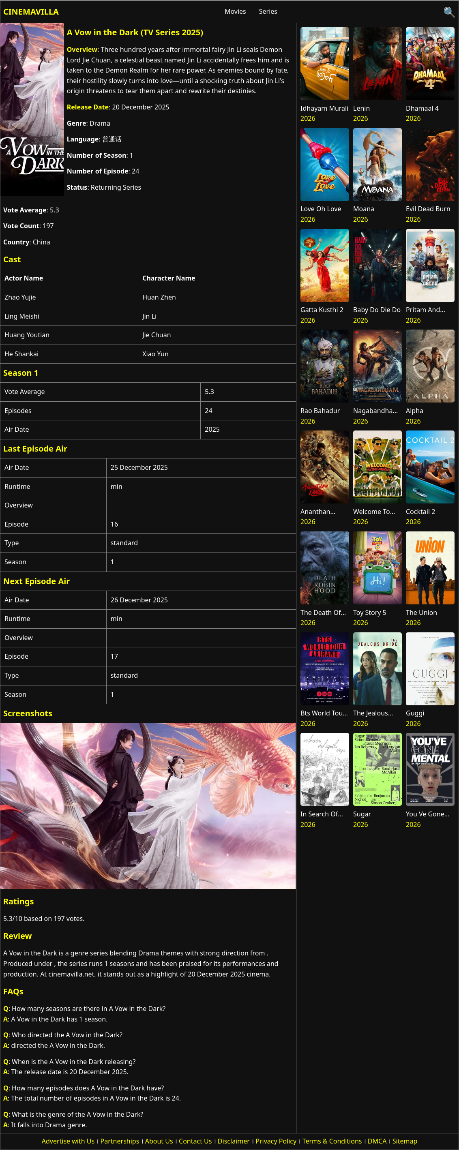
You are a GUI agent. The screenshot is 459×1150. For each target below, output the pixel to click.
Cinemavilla (31, 11)
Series (268, 11)
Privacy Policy (275, 1141)
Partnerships (120, 1141)
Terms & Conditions (332, 1141)
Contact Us (195, 1141)
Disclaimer (234, 1141)
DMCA (377, 1141)
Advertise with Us (68, 1141)
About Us (159, 1141)
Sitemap (405, 1141)
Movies (235, 11)
